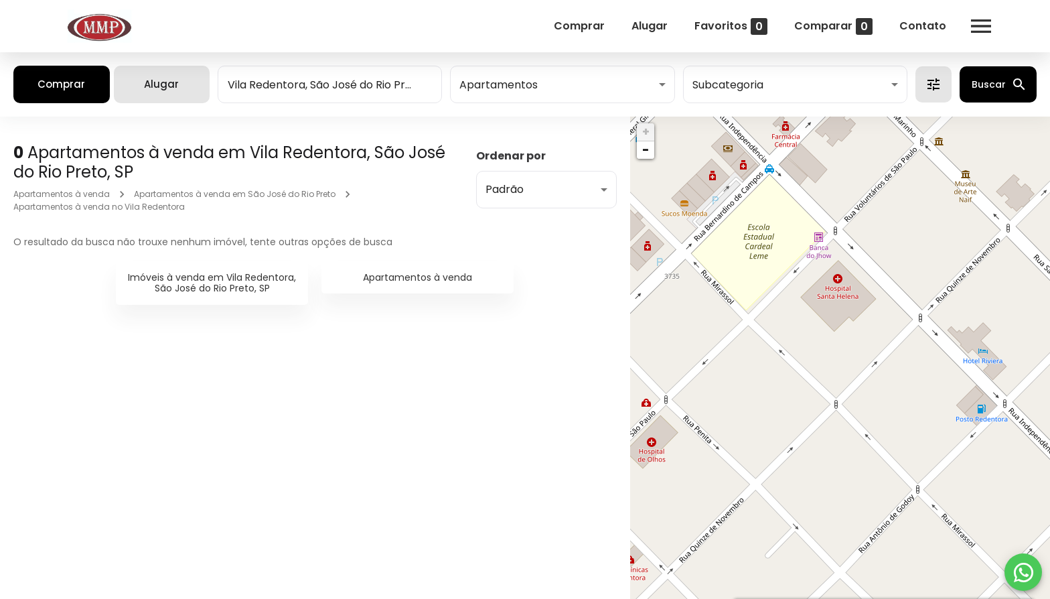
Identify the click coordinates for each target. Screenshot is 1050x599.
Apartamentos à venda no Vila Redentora (99, 206)
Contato (916, 25)
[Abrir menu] (975, 26)
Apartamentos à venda (61, 194)
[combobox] (330, 84)
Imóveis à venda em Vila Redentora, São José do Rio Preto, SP (212, 283)
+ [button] (646, 131)
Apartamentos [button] (498, 84)
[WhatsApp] (1023, 572)
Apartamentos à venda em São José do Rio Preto (234, 194)
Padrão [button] (504, 189)
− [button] (645, 149)
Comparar (827, 26)
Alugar (643, 25)
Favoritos (724, 26)
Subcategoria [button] (727, 84)
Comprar (573, 25)
